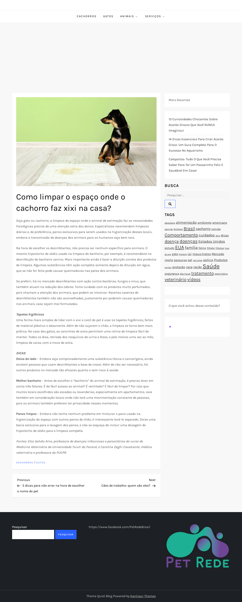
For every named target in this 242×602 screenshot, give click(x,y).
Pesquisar (19, 527)
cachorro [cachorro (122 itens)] (203, 229)
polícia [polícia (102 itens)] (208, 260)
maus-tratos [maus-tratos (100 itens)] (202, 254)
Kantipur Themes (143, 596)
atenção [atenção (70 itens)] (169, 229)
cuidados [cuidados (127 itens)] (207, 235)
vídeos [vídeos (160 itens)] (194, 279)
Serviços (155, 16)
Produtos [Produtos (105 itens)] (221, 260)
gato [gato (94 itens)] (175, 254)
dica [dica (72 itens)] (218, 235)
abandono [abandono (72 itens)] (170, 222)
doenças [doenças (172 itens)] (189, 241)
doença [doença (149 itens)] (172, 241)
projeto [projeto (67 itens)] (168, 267)
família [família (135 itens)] (191, 247)
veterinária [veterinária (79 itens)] (221, 273)
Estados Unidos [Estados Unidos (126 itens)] (211, 241)
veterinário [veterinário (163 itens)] (175, 279)
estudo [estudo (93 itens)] (169, 248)
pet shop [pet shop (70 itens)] (197, 260)
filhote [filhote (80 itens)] (211, 248)
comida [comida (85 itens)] (216, 229)
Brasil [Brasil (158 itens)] (189, 228)
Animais (129, 16)
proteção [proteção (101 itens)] (178, 267)
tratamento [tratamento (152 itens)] (202, 273)
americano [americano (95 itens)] (219, 223)
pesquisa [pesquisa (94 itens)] (180, 260)
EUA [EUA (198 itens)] (179, 247)
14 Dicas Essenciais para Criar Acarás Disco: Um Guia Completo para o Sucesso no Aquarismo (196, 144)
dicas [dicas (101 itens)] (225, 235)
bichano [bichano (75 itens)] (178, 229)
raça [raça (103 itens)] (189, 267)
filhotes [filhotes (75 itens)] (220, 248)
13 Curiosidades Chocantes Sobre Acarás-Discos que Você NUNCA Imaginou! (193, 124)
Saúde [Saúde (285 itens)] (211, 266)
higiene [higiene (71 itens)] (183, 254)
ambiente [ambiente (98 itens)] (204, 223)
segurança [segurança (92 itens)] (172, 273)
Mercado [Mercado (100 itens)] (218, 254)
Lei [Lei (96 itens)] (190, 254)
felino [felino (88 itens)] (202, 248)
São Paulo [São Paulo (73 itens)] (185, 273)
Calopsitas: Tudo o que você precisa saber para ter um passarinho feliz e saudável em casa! (196, 164)
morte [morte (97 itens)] (169, 260)
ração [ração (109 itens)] (197, 267)
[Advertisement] (121, 52)
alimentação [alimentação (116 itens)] (186, 222)
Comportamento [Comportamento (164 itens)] (181, 235)
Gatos (108, 16)
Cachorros (86, 16)
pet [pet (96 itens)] (190, 260)
